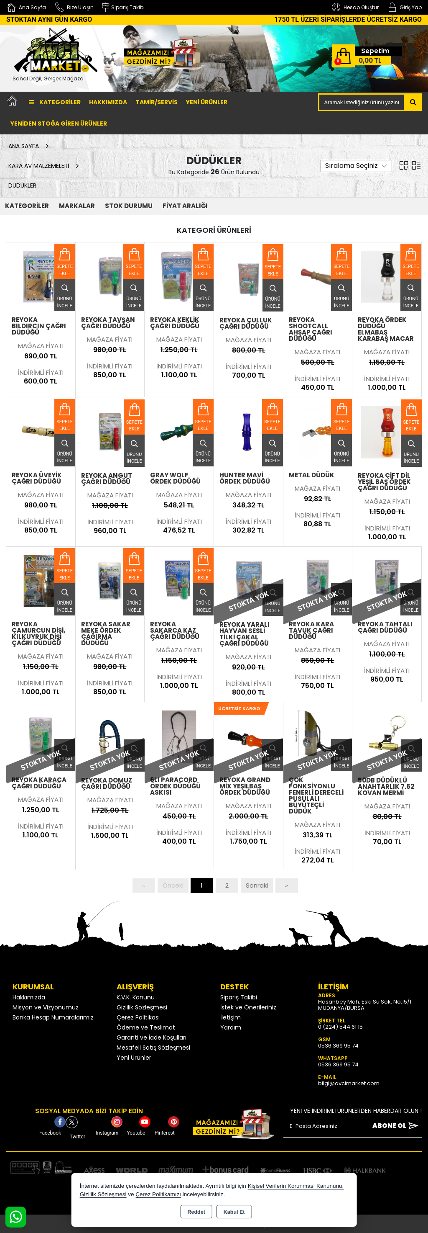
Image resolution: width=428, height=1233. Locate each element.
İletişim (230, 1017)
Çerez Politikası (138, 1017)
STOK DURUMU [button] (129, 205)
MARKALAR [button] (77, 205)
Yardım (230, 1027)
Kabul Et (234, 1212)
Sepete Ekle (64, 270)
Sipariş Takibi (238, 997)
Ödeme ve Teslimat (146, 1027)
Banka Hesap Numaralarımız (53, 1017)
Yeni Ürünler (134, 1057)
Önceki (173, 885)
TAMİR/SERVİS (156, 102)
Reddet (196, 1212)
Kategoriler (55, 102)
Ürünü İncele (64, 294)
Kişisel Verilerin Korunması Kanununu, (296, 1186)
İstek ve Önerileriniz (248, 1007)
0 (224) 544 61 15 (340, 1027)
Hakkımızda (108, 102)
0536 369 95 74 (338, 1046)
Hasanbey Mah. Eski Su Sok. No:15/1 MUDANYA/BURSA (364, 1005)
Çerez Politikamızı (158, 1194)
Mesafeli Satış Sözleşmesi (153, 1047)
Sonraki (257, 885)
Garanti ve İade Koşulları (151, 1037)
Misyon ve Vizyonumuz (46, 1007)
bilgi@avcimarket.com (349, 1083)
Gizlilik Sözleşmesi (142, 1007)
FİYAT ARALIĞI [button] (185, 205)
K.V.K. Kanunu (136, 997)
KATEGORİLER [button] (27, 205)
